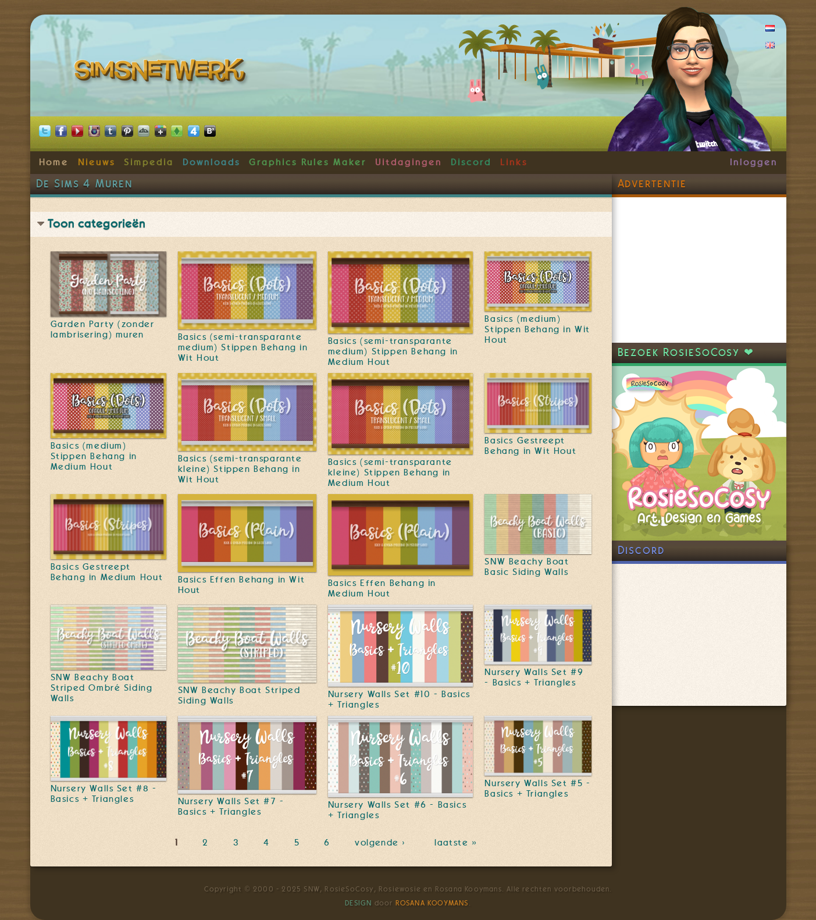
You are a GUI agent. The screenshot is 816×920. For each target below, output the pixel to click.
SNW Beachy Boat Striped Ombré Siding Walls (102, 688)
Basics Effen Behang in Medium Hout (382, 588)
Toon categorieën (96, 223)
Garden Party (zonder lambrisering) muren (103, 329)
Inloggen (753, 162)
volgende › (382, 843)
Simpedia (148, 162)
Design (358, 903)
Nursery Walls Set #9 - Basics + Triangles (533, 677)
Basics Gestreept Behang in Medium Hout (107, 572)
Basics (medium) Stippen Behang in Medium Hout (94, 456)
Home (54, 162)
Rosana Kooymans (432, 903)
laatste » (456, 843)
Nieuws (96, 162)
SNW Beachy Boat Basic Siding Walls (526, 566)
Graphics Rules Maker (307, 162)
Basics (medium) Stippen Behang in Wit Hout (537, 329)
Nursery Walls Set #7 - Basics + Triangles (231, 806)
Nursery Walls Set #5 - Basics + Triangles (537, 788)
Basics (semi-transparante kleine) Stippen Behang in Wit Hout (240, 469)
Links (514, 162)
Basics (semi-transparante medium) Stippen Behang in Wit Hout (243, 347)
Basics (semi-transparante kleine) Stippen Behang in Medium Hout (390, 472)
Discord (471, 162)
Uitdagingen (408, 162)
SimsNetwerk (162, 72)
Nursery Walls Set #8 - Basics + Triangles (104, 793)
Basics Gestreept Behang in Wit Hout (530, 445)
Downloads (211, 162)
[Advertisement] (699, 270)
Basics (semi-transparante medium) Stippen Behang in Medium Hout (393, 351)
